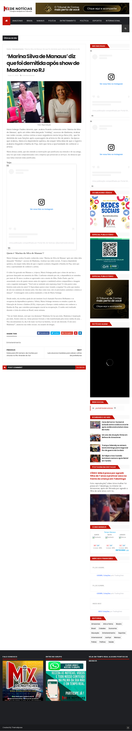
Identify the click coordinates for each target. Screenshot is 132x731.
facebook (80, 367)
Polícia (52, 20)
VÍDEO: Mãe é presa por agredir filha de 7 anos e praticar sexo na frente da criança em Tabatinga (108, 476)
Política (84, 20)
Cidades (102, 628)
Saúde (111, 642)
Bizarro (8, 28)
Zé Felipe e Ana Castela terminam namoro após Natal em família (115, 458)
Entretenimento (68, 20)
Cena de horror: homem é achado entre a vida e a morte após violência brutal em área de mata (115, 426)
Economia (113, 628)
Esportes (97, 20)
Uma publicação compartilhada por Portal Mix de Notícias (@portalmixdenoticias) (41, 243)
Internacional (113, 20)
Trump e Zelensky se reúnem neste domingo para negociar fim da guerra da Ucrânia (115, 448)
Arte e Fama (108, 624)
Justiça (108, 637)
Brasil (30, 20)
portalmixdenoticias (104, 408)
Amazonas (17, 20)
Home (9, 49)
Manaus (40, 20)
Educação (95, 633)
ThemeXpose (17, 727)
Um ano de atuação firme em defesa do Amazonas (114, 436)
